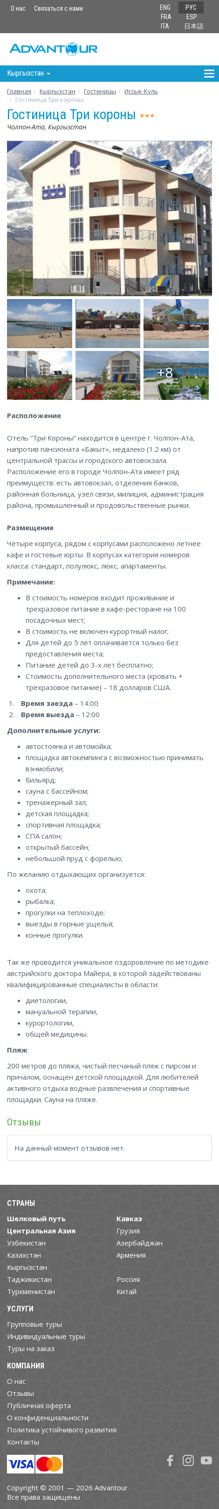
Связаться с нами (58, 8)
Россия (128, 1279)
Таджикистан (29, 1279)
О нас (18, 8)
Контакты (23, 1441)
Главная (19, 91)
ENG (165, 7)
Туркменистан (31, 1291)
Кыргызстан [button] (28, 73)
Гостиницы (100, 91)
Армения (131, 1255)
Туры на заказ (31, 1348)
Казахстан (24, 1255)
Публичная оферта (39, 1405)
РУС (191, 7)
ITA (165, 26)
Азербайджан (139, 1242)
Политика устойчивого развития (61, 1429)
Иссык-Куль (141, 91)
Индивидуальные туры (46, 1336)
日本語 (194, 26)
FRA (166, 17)
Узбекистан (26, 1242)
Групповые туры (34, 1324)
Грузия (128, 1230)
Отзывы (20, 1393)
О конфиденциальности (48, 1417)
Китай (126, 1291)
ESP (191, 17)
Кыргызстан (57, 91)
